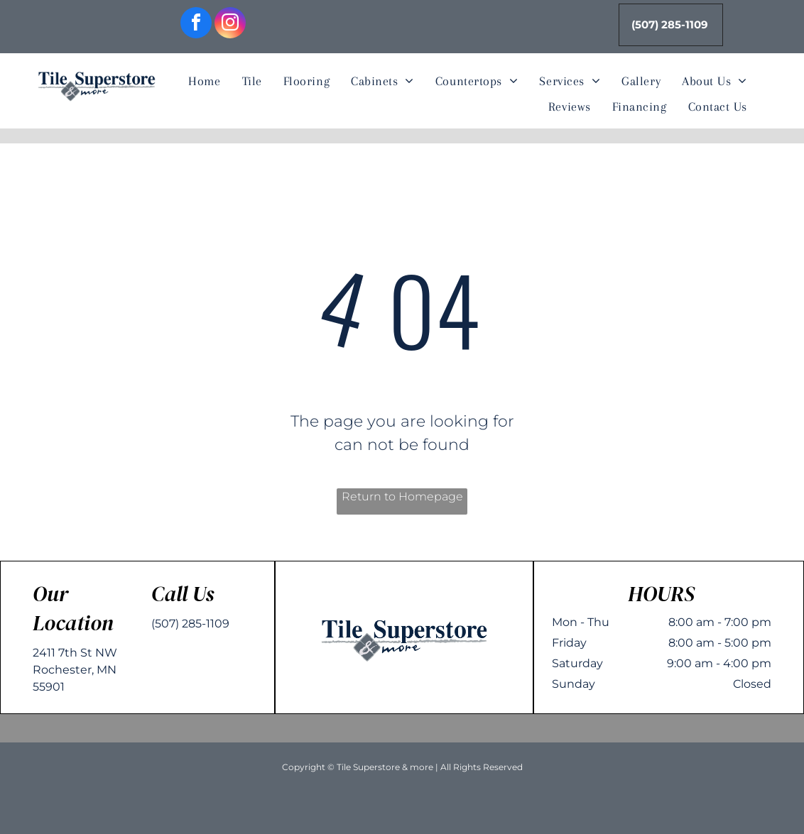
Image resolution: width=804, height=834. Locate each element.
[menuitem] (204, 81)
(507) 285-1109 (190, 623)
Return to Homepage (402, 496)
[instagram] (230, 24)
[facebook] (196, 24)
